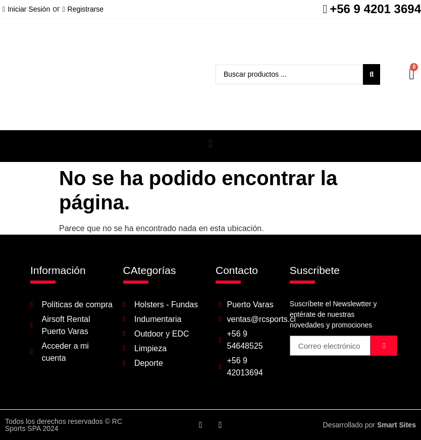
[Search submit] (371, 74)
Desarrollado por (369, 425)
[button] (210, 143)
